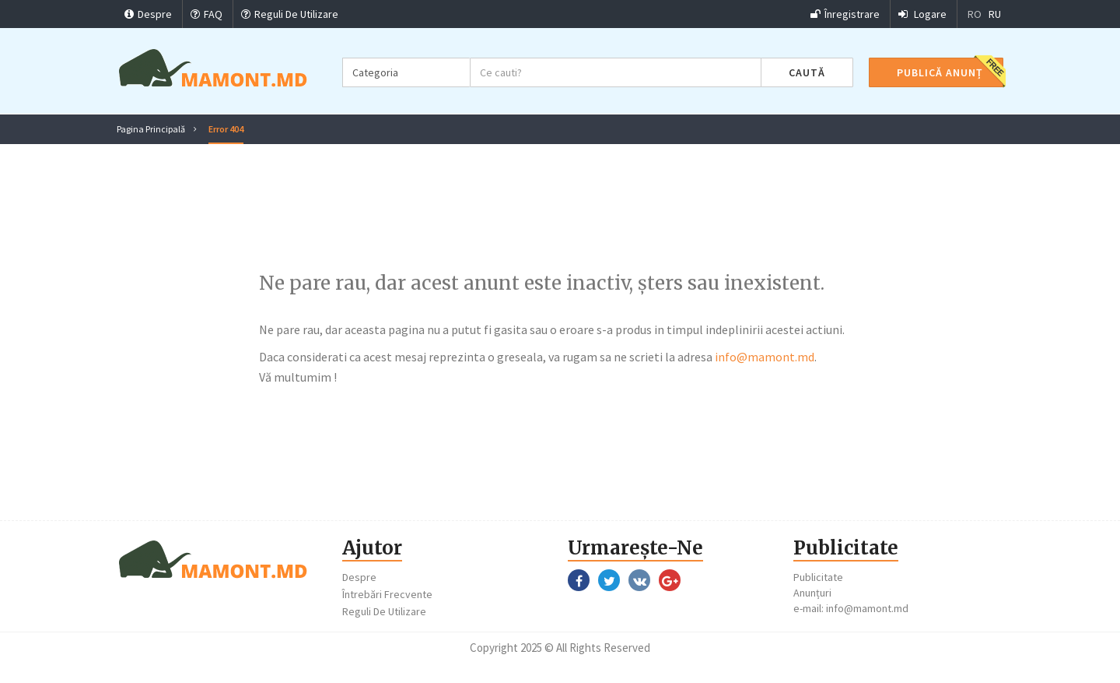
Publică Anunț (940, 72)
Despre (148, 14)
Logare (922, 14)
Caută (807, 72)
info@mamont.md (764, 356)
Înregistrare (845, 14)
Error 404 (225, 129)
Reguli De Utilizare (289, 14)
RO (975, 14)
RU (995, 14)
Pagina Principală (151, 129)
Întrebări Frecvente (387, 594)
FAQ (206, 14)
